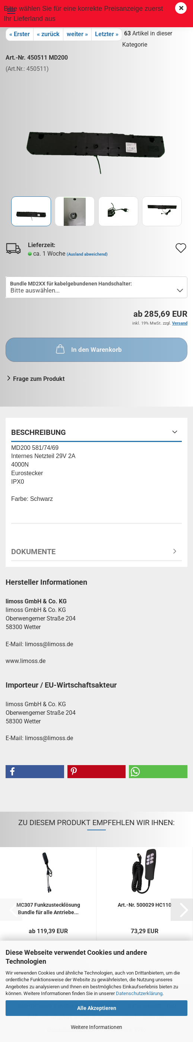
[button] (35, 771)
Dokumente (33, 551)
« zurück (48, 34)
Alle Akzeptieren (96, 1008)
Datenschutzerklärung (139, 993)
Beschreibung (38, 432)
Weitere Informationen (96, 1027)
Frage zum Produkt (38, 378)
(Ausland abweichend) (87, 254)
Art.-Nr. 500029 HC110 (144, 905)
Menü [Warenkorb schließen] (11, 11)
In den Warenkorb (88, 349)
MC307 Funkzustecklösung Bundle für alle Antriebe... (48, 908)
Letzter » (106, 34)
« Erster (19, 34)
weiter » (77, 34)
